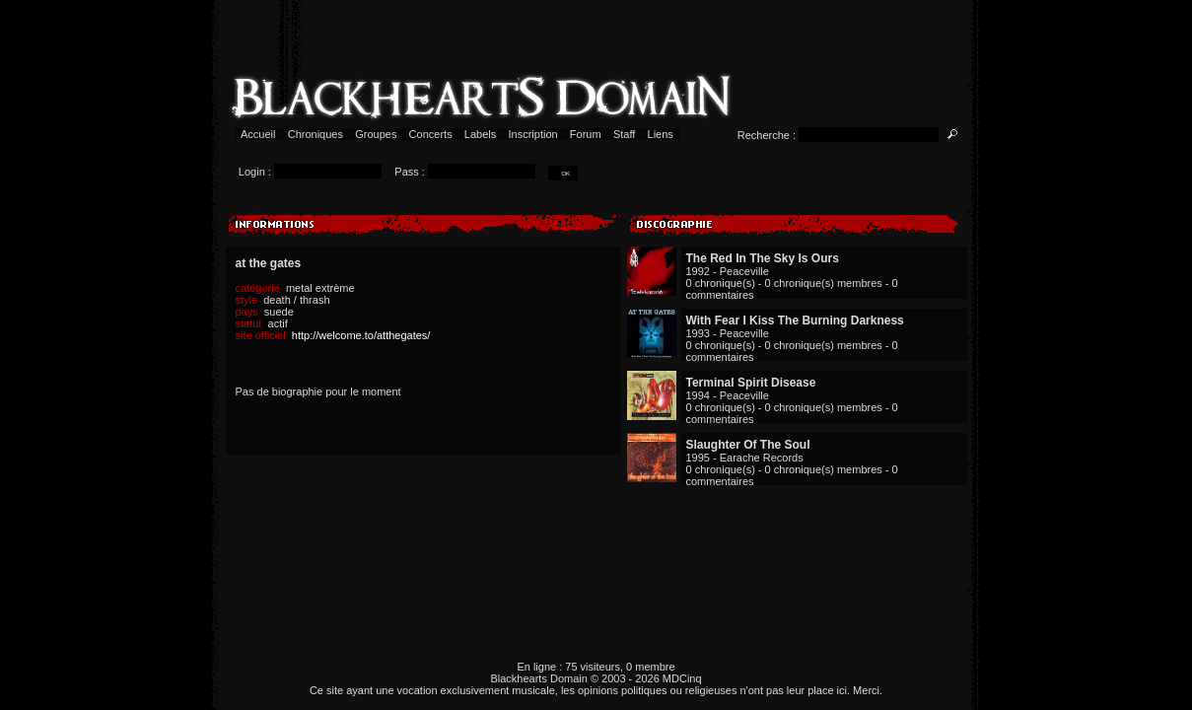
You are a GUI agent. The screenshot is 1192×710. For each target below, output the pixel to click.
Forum (585, 134)
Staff (624, 134)
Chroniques (315, 134)
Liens (660, 134)
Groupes (375, 134)
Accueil (259, 134)
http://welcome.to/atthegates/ (361, 335)
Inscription (532, 134)
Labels (480, 134)
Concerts (430, 134)
